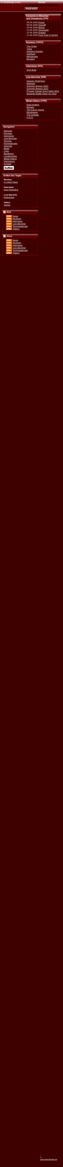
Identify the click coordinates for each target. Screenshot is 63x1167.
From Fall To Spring (48, 35)
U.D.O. (30, 117)
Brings (41, 27)
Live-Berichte (33, 77)
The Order (32, 46)
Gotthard (31, 54)
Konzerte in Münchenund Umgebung (37, 17)
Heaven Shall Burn (36, 81)
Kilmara (30, 107)
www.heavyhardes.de (48, 1159)
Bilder (6, 148)
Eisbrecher (9, 197)
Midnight (31, 83)
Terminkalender (20, 226)
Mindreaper (32, 112)
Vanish (7, 205)
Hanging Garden (35, 51)
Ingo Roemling (11, 189)
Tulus (29, 49)
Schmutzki (43, 30)
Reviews (30, 42)
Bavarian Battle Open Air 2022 (41, 93)
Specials (8, 146)
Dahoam (8, 131)
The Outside (33, 115)
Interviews (31, 66)
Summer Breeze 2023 (37, 86)
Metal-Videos (33, 100)
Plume (41, 22)
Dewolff (42, 25)
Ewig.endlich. (33, 104)
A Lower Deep (11, 182)
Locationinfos (10, 156)
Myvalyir (31, 59)
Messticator (32, 56)
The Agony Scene (35, 110)
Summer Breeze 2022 (37, 88)
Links (6, 151)
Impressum (9, 161)
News (15, 216)
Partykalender (10, 143)
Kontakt (7, 164)
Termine (8, 141)
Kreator (42, 32)
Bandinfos (9, 153)
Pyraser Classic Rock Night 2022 (43, 91)
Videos (16, 229)
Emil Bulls (31, 70)
